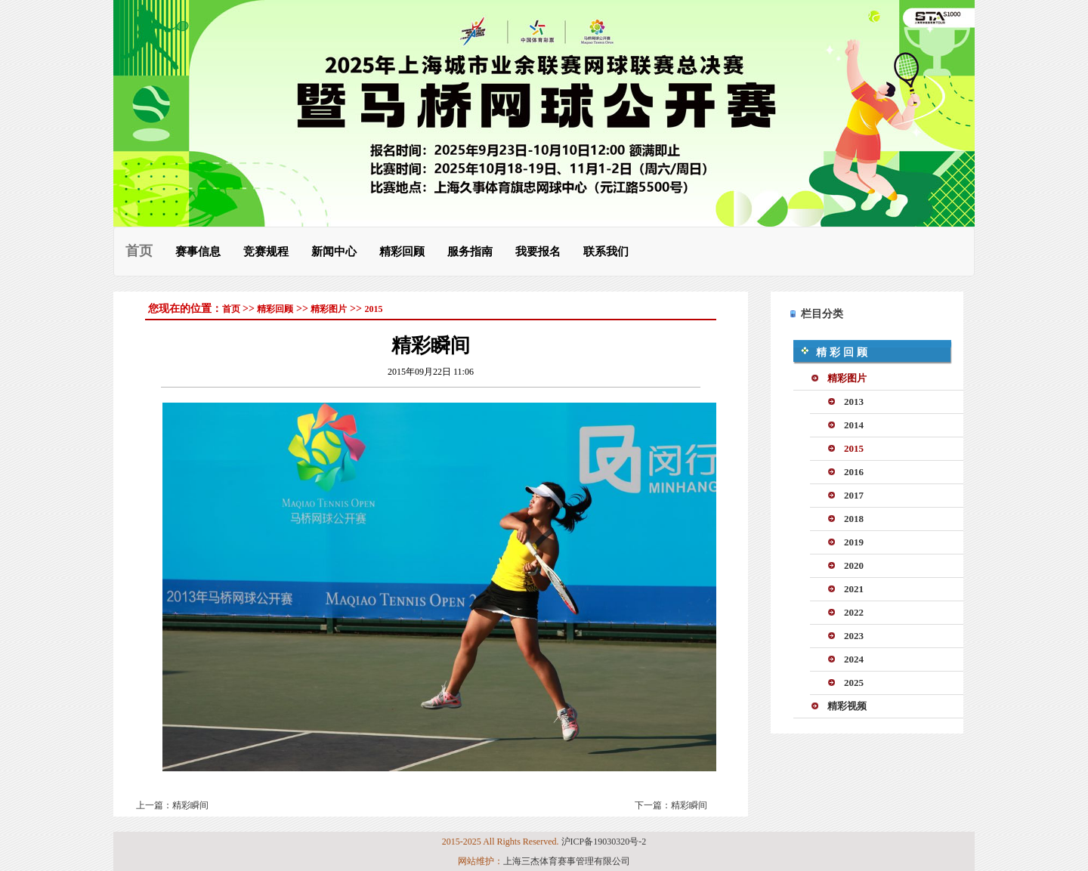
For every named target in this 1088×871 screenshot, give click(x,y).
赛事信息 (198, 251)
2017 (854, 495)
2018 (854, 518)
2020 (854, 565)
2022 (854, 612)
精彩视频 (847, 706)
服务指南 (470, 251)
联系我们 (606, 251)
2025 (854, 682)
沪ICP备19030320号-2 (604, 841)
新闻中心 (334, 251)
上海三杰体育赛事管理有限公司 (566, 861)
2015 (373, 309)
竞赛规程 (266, 251)
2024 (854, 659)
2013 (854, 401)
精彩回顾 (402, 251)
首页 (139, 250)
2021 (854, 589)
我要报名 (538, 251)
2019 (854, 542)
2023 (854, 635)
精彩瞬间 (190, 805)
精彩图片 (329, 309)
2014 (854, 425)
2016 (854, 471)
